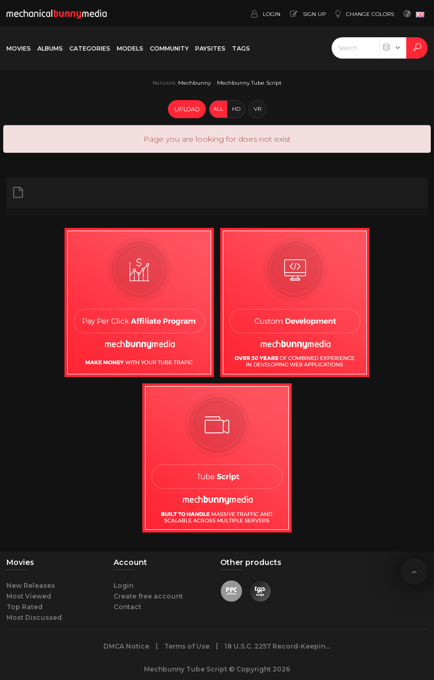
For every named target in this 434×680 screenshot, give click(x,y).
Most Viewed (28, 596)
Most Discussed (34, 617)
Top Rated (24, 607)
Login (123, 585)
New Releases (30, 585)
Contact (127, 607)
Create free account (148, 596)
